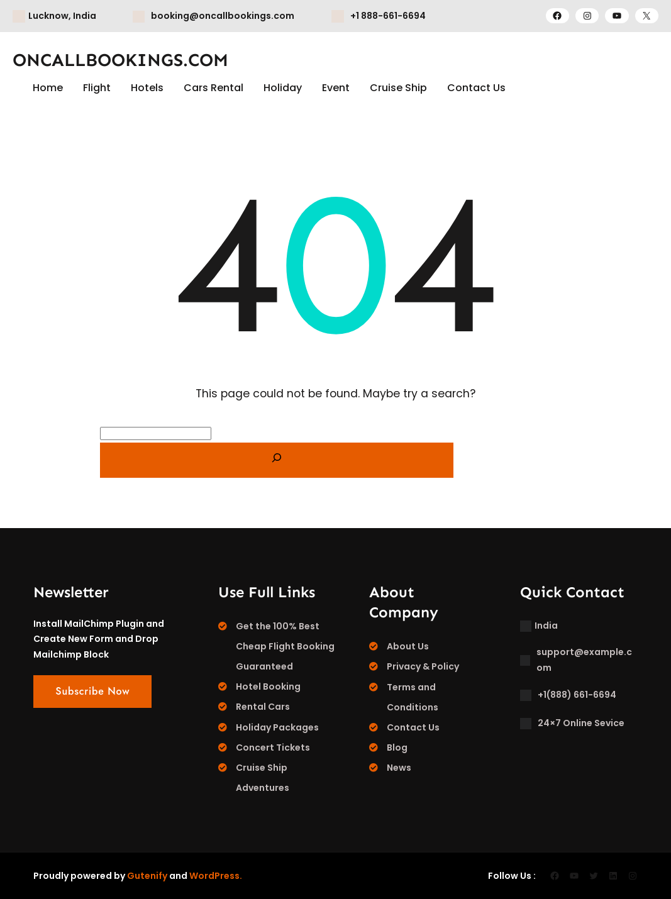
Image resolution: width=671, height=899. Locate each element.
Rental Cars (263, 706)
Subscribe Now (92, 691)
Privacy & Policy (423, 666)
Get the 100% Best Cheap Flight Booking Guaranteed (285, 646)
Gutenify (147, 875)
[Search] (277, 460)
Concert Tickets (273, 747)
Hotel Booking (268, 686)
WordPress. (215, 875)
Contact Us (413, 727)
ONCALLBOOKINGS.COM (120, 60)
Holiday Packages (277, 727)
